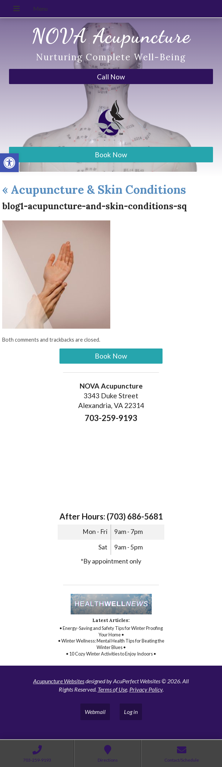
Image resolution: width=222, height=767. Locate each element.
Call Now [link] (111, 77)
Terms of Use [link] (112, 689)
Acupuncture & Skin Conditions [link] (94, 189)
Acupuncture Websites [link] (58, 681)
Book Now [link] (111, 154)
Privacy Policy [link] (146, 689)
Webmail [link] (95, 711)
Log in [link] (131, 711)
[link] (9, 162)
